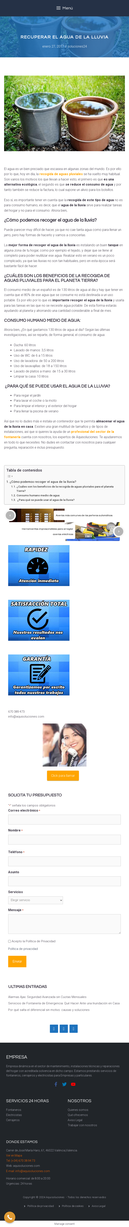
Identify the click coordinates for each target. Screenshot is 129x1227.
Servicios (15, 892)
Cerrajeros (13, 1120)
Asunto (13, 872)
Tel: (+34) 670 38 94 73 (20, 1160)
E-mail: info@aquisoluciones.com (28, 1171)
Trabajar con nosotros (82, 1125)
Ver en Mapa (14, 1155)
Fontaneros (13, 1109)
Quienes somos (78, 1109)
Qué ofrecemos (78, 1115)
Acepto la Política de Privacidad (33, 941)
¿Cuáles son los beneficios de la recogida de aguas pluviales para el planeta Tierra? (65, 489)
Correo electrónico (24, 811)
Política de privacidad (23, 949)
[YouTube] (74, 1029)
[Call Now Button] (9, 1217)
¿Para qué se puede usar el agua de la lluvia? (46, 499)
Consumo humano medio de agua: (38, 495)
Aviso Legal (75, 1120)
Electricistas (14, 1115)
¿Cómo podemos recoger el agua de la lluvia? (43, 482)
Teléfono (16, 852)
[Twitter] (64, 1029)
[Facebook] (54, 1029)
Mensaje (15, 910)
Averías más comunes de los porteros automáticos (84, 515)
